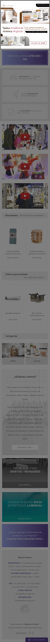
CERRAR (42, 4)
